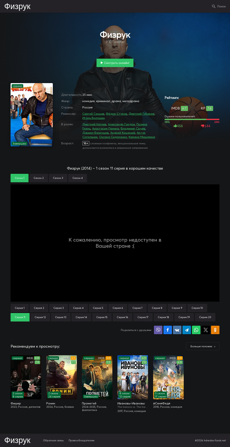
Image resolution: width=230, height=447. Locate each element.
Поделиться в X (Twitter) (205, 330)
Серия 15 (102, 317)
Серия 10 (197, 307)
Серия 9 (177, 307)
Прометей (89, 403)
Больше (201, 346)
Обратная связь (53, 440)
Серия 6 (118, 307)
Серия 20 (205, 317)
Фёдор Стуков (116, 114)
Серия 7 (137, 307)
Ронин (50, 403)
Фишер (16, 403)
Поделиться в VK (177, 330)
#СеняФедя (161, 403)
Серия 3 (58, 307)
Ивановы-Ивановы (131, 403)
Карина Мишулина (142, 137)
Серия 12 (40, 317)
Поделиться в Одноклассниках (215, 330)
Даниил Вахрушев (95, 133)
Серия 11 (20, 317)
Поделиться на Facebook (167, 330)
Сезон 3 (58, 178)
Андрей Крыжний (122, 133)
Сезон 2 (39, 178)
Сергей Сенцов (93, 114)
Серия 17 (142, 317)
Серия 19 (184, 317)
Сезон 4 (77, 178)
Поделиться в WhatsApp (196, 330)
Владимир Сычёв (133, 128)
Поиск (221, 6)
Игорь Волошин (93, 118)
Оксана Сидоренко (113, 137)
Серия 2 (39, 307)
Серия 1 (19, 307)
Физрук (17, 7)
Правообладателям (81, 440)
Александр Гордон (121, 124)
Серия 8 (157, 307)
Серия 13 (60, 317)
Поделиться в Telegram (186, 330)
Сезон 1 (19, 178)
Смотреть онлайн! (116, 63)
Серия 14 (81, 317)
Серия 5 (98, 307)
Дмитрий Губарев (141, 114)
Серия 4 (78, 307)
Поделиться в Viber (158, 330)
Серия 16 (122, 317)
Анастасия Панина (105, 128)
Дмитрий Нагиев (94, 124)
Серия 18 (163, 317)
